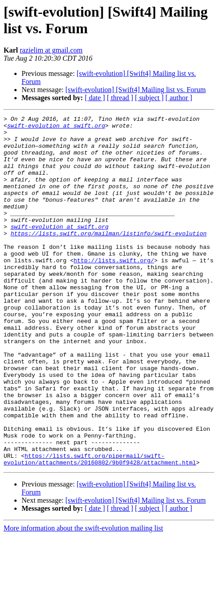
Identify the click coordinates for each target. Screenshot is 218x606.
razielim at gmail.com (51, 50)
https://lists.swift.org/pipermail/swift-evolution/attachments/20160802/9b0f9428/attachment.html (100, 528)
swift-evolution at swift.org (56, 128)
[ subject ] (149, 98)
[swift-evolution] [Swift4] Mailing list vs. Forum (135, 89)
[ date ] (95, 98)
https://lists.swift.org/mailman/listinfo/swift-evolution (109, 257)
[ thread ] (120, 98)
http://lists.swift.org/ (114, 290)
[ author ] (179, 98)
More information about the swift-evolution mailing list (83, 598)
